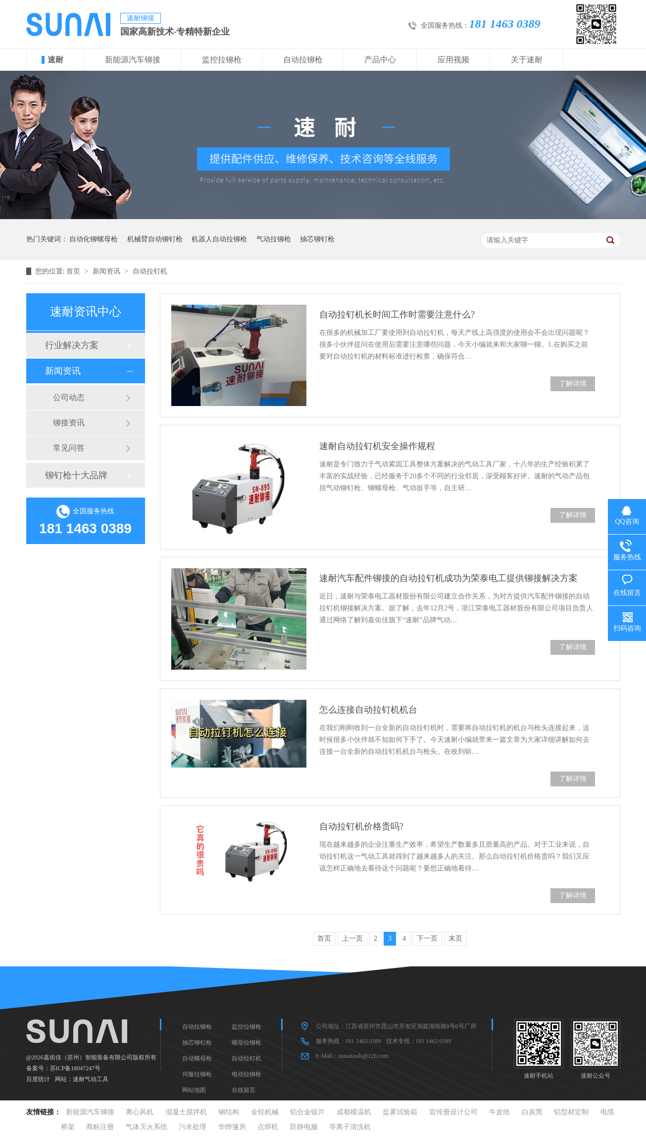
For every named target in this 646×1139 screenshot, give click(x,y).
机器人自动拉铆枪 (219, 239)
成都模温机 (354, 1112)
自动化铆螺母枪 (93, 239)
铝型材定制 (571, 1112)
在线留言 (243, 1090)
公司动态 (69, 397)
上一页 (352, 938)
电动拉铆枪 (246, 1074)
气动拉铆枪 (273, 239)
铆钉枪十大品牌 (76, 475)
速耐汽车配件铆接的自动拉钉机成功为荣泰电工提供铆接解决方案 (448, 578)
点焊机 (267, 1127)
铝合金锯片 (307, 1112)
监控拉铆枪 (222, 59)
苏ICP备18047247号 (75, 1068)
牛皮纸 (499, 1112)
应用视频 (453, 59)
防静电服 (304, 1127)
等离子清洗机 (350, 1127)
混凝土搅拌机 (186, 1112)
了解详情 (573, 383)
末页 (455, 938)
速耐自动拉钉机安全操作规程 (377, 446)
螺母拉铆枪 (246, 1042)
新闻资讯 (107, 271)
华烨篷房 (232, 1127)
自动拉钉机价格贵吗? (361, 826)
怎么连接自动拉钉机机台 (368, 710)
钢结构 (228, 1112)
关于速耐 (527, 59)
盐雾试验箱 (400, 1112)
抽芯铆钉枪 (317, 239)
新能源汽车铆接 (132, 59)
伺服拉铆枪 (197, 1074)
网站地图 (194, 1090)
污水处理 (192, 1127)
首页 (74, 271)
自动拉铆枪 (303, 59)
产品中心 (380, 59)
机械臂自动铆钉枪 (155, 239)
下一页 (427, 938)
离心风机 (139, 1112)
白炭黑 (532, 1112)
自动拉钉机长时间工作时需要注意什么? (397, 314)
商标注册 (100, 1127)
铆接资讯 (69, 422)
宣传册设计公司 (453, 1112)
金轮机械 (265, 1112)
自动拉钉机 (150, 271)
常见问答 (69, 448)
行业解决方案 (72, 345)
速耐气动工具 (90, 1079)
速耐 (55, 59)
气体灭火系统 (146, 1127)
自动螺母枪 (197, 1058)
